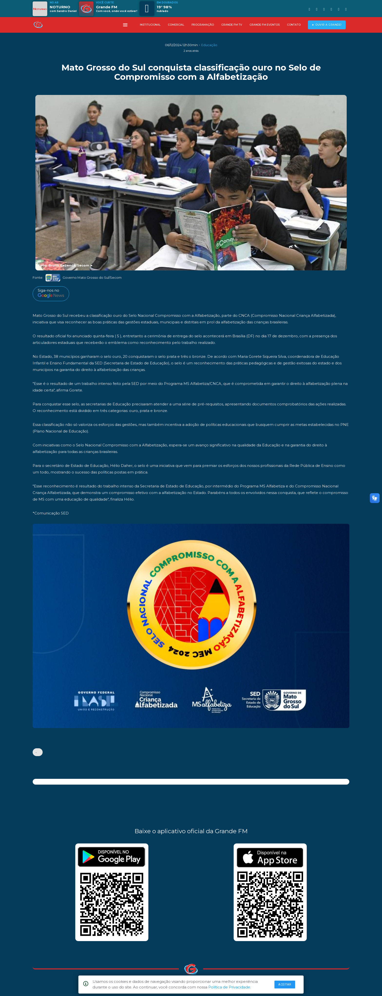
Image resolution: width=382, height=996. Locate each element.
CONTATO (294, 24)
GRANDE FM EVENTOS (264, 24)
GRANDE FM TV (231, 24)
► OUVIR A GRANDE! (327, 24)
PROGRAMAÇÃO (202, 24)
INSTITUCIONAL (150, 24)
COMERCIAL (176, 24)
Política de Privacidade (229, 987)
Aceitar (284, 984)
